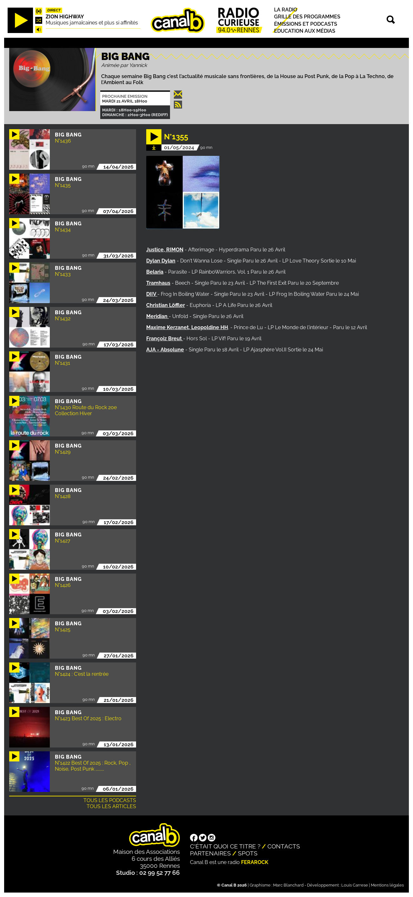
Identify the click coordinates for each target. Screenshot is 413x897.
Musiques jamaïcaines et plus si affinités (92, 23)
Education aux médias (304, 31)
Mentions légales (387, 885)
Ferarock (254, 862)
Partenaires (210, 853)
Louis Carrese (354, 885)
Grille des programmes (307, 17)
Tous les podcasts (109, 800)
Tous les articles (111, 806)
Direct (54, 10)
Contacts (283, 846)
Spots (248, 853)
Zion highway (65, 17)
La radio (285, 10)
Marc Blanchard (288, 885)
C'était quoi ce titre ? (225, 846)
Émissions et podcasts (305, 24)
